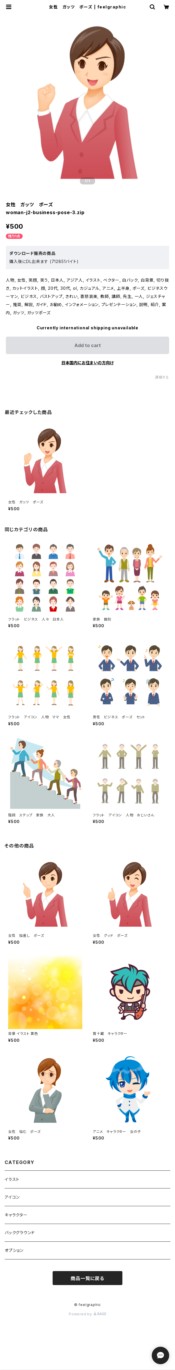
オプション (14, 1250)
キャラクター (16, 1214)
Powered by (87, 1314)
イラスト (12, 1179)
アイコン (12, 1197)
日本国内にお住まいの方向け (87, 362)
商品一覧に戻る (87, 1278)
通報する (162, 377)
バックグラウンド (20, 1232)
